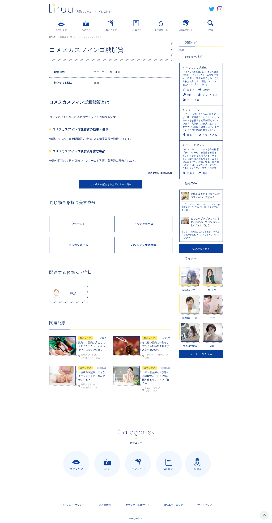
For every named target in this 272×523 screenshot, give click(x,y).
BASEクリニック (173, 504)
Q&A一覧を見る (201, 248)
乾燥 (181, 50)
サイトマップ (204, 504)
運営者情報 (105, 504)
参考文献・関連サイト (137, 504)
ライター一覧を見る (201, 354)
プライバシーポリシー (72, 504)
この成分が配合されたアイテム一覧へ (110, 184)
